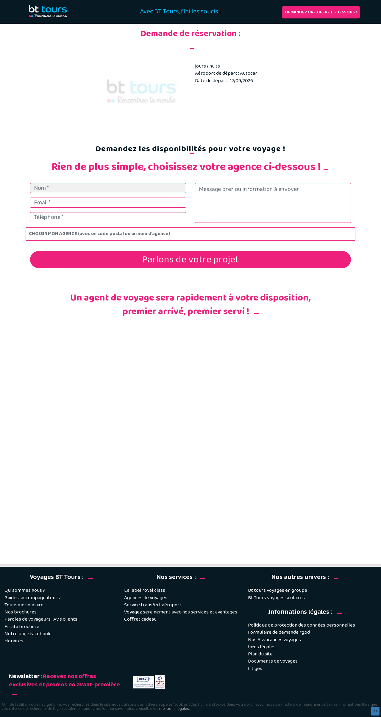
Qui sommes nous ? (24, 590)
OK (375, 711)
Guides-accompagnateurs (32, 598)
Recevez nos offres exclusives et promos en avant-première (64, 680)
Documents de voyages (273, 661)
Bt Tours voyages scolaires (276, 598)
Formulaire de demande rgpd (279, 632)
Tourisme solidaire (23, 605)
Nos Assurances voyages (274, 640)
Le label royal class (144, 590)
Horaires (13, 641)
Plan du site (260, 654)
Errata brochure (21, 627)
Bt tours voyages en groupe (277, 590)
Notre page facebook (27, 634)
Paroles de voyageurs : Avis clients (40, 619)
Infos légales (262, 647)
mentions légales (174, 708)
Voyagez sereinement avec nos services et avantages (180, 612)
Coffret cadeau (140, 619)
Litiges (255, 669)
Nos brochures (20, 612)
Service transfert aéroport (153, 605)
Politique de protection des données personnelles (301, 625)
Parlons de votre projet (190, 259)
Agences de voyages (145, 598)
